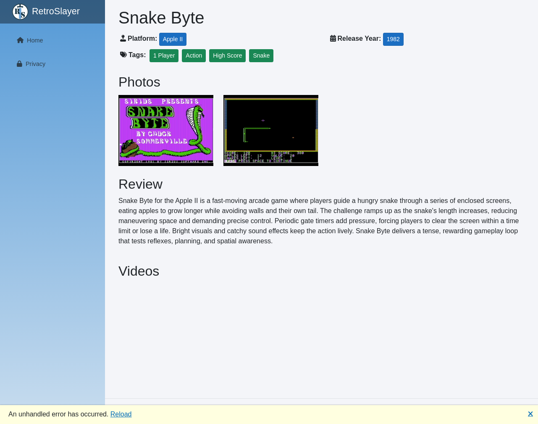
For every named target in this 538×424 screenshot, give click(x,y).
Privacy (29, 64)
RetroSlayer (46, 11)
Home (28, 40)
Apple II (173, 39)
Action (194, 55)
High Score (227, 55)
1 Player (164, 55)
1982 (393, 39)
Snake (261, 55)
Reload (121, 414)
